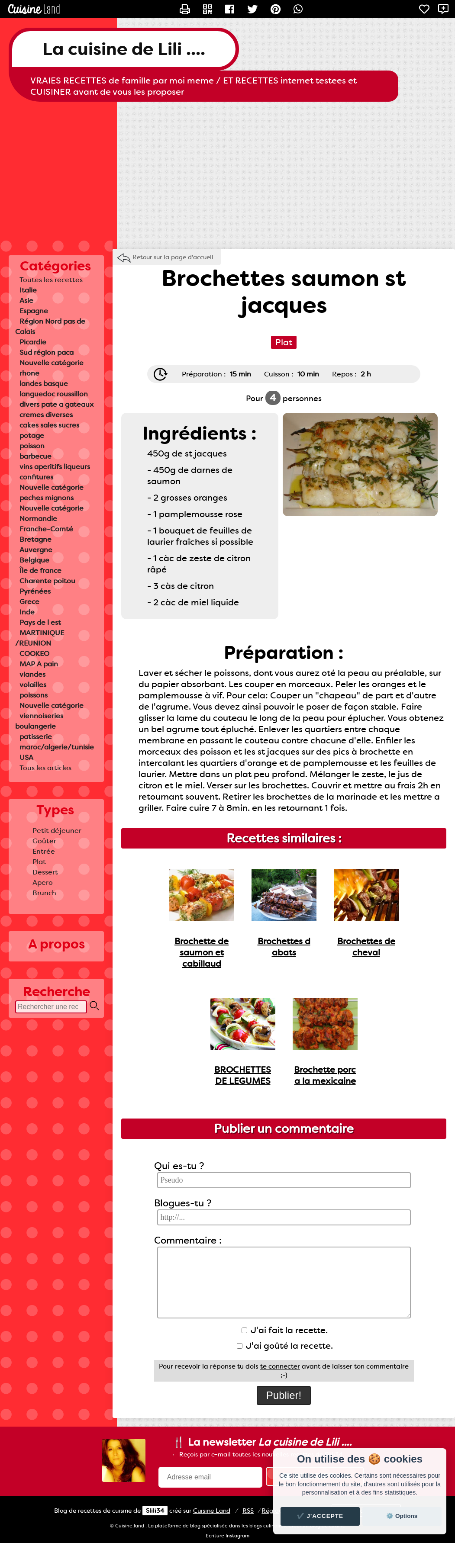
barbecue (35, 456)
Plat (39, 861)
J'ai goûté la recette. (285, 1345)
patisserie (35, 736)
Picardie (32, 342)
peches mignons (46, 497)
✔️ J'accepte (320, 1516)
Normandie (38, 518)
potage (31, 435)
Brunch (44, 892)
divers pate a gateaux (56, 404)
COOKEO (34, 653)
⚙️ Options (401, 1516)
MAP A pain (38, 664)
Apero (42, 882)
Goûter (44, 840)
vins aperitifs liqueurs (54, 466)
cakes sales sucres (49, 425)
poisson (32, 445)
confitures (36, 477)
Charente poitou (47, 580)
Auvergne (35, 549)
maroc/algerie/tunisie (56, 747)
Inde (27, 612)
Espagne (33, 310)
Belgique (34, 560)
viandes (32, 674)
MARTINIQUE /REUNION (39, 638)
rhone (29, 373)
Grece (29, 601)
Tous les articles (45, 767)
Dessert (45, 872)
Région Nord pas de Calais (50, 326)
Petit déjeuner (56, 830)
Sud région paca (46, 352)
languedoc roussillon (53, 394)
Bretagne (35, 539)
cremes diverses (46, 414)
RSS (248, 1510)
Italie (28, 290)
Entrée (43, 851)
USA (26, 757)
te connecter (280, 1366)
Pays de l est (40, 622)
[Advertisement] (227, 170)
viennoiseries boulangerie (39, 721)
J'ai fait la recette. (285, 1330)
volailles (32, 684)
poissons (33, 695)
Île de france (40, 570)
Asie (26, 300)
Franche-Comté (46, 529)
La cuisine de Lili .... (123, 49)
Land (211, 1510)
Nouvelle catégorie (51, 362)
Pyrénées (35, 591)
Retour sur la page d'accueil (172, 257)
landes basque (43, 383)
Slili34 (155, 1510)
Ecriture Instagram (227, 1536)
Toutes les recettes (51, 279)
